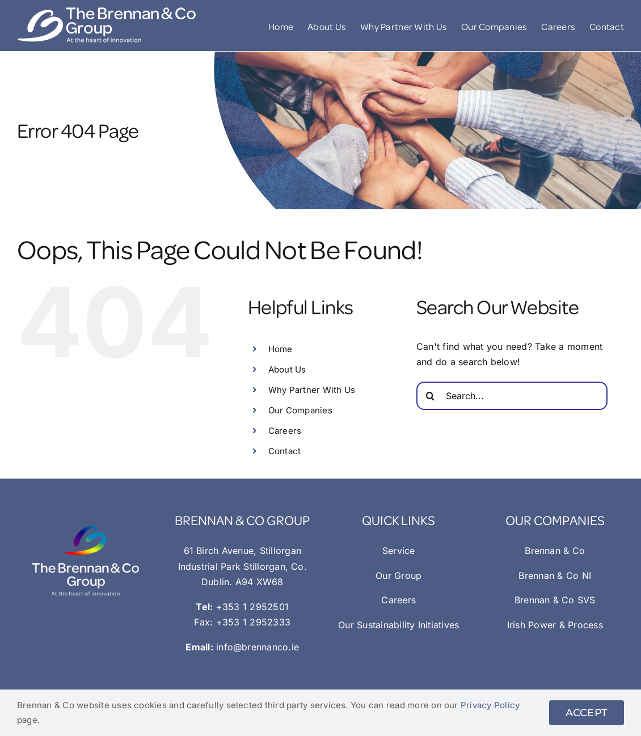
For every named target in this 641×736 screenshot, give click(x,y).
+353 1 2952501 (252, 606)
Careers (285, 430)
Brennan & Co (555, 550)
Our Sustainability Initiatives (398, 625)
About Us (287, 369)
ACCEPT (587, 713)
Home (280, 349)
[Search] (430, 396)
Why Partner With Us (312, 389)
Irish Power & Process (555, 625)
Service (398, 550)
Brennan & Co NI (554, 575)
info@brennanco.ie (257, 647)
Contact (284, 451)
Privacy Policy (490, 705)
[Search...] (512, 396)
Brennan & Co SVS (555, 600)
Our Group (398, 575)
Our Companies (300, 410)
